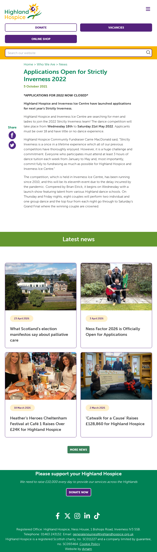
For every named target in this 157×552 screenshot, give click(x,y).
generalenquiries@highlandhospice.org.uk (103, 534)
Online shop (40, 39)
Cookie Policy (90, 544)
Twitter (12, 145)
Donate (41, 27)
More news (78, 449)
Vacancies (116, 27)
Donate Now (78, 492)
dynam (87, 549)
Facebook (12, 135)
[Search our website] (78, 53)
